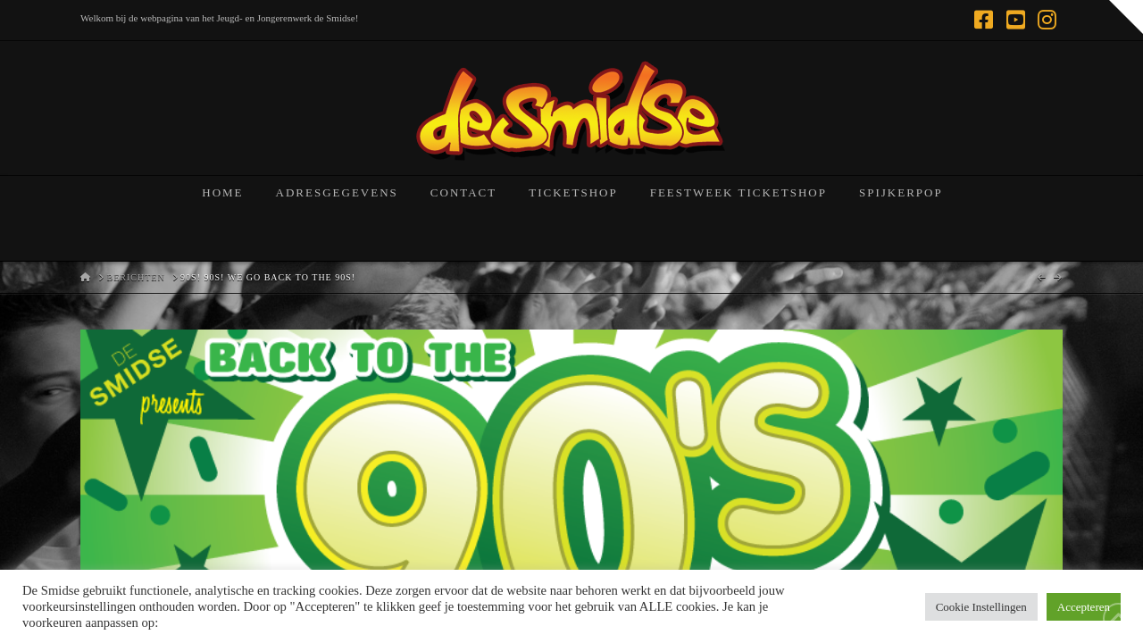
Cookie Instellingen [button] (981, 607)
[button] (1126, 17)
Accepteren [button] (1083, 607)
